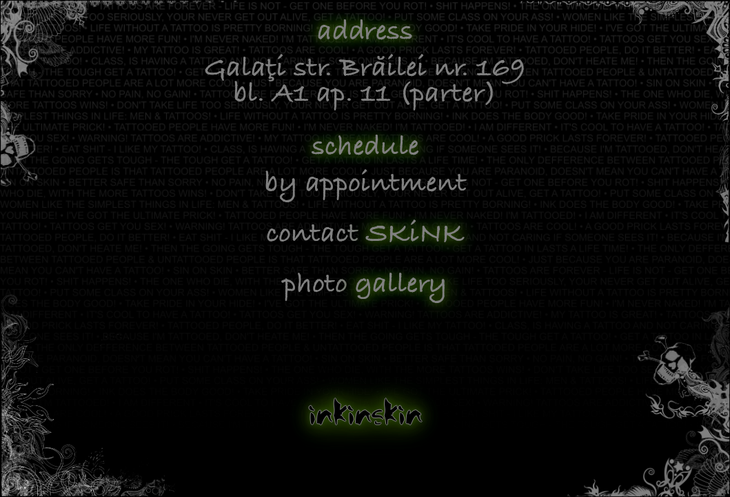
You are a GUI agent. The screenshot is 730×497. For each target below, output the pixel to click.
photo (365, 284)
